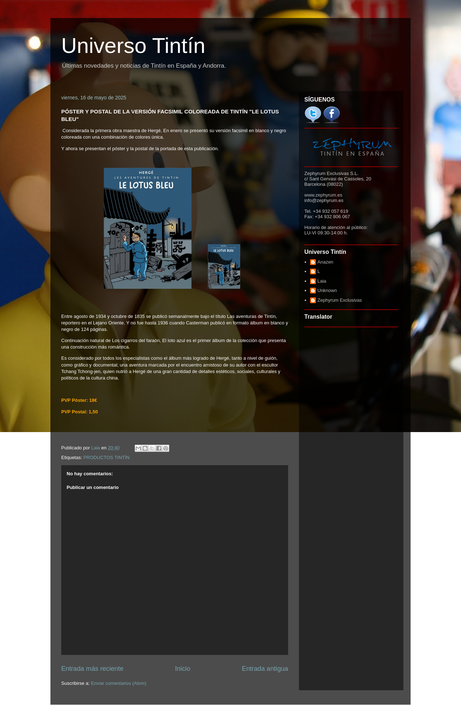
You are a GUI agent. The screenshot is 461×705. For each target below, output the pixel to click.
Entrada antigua (265, 668)
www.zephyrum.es (323, 195)
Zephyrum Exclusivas (339, 300)
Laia (321, 281)
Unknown (327, 290)
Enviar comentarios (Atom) (118, 683)
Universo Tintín (133, 45)
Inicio (182, 668)
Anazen (325, 262)
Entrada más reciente (92, 668)
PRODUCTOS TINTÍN (106, 457)
